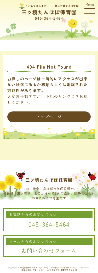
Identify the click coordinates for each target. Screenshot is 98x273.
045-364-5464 (49, 18)
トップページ (49, 116)
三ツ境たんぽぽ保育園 (49, 12)
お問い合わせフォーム (49, 250)
